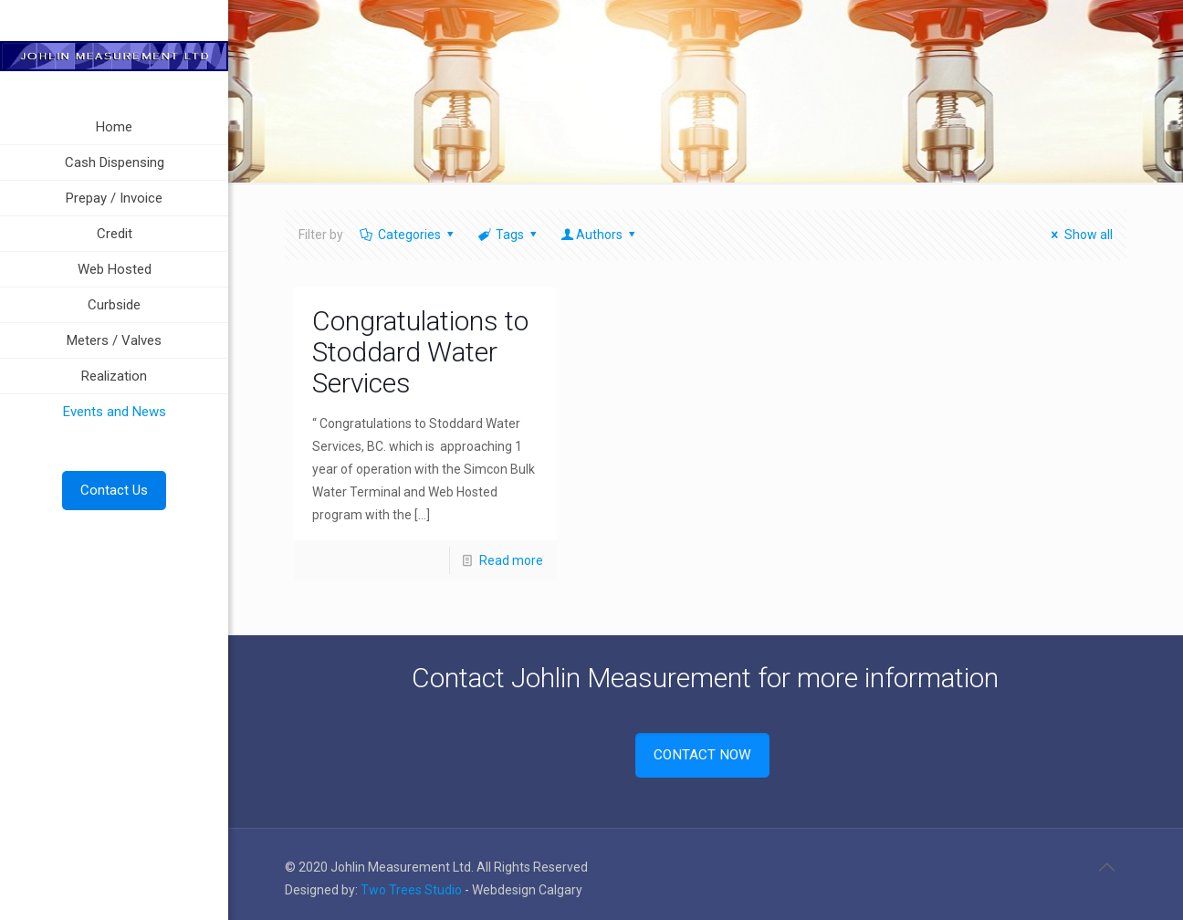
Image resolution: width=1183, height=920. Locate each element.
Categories (407, 234)
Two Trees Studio (411, 890)
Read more (511, 560)
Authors (600, 234)
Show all (1079, 234)
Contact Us (114, 490)
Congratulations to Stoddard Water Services (420, 352)
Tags (509, 234)
